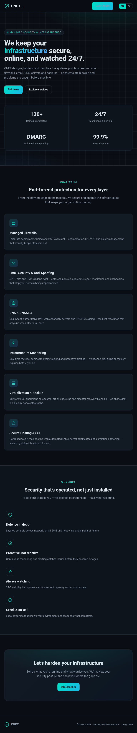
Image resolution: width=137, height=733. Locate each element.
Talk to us (13, 89)
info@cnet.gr (68, 687)
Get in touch (103, 5)
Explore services (38, 89)
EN (122, 6)
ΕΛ (129, 6)
